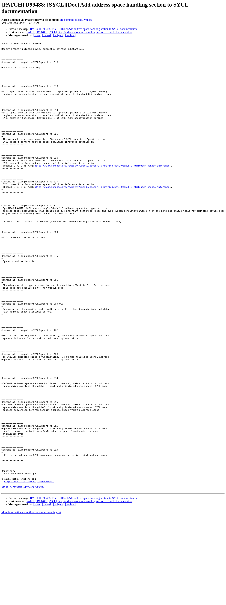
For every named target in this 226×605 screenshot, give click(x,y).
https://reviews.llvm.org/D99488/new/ (29, 569)
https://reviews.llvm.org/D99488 (22, 576)
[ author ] (70, 35)
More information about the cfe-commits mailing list (31, 601)
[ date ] (37, 35)
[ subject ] (58, 35)
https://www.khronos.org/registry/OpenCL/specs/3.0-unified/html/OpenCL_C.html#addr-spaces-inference (101, 190)
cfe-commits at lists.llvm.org (76, 19)
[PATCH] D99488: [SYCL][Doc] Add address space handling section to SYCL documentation (83, 28)
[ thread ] (47, 35)
